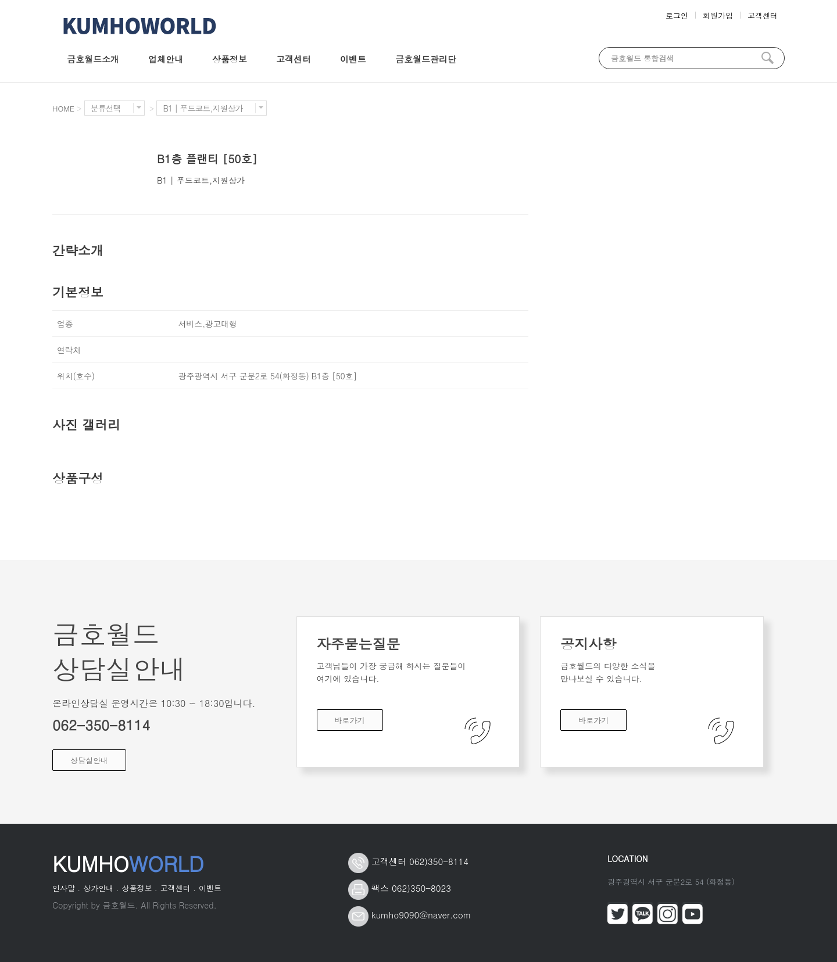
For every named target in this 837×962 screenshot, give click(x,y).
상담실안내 (89, 760)
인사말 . (66, 888)
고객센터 (762, 15)
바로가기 (350, 720)
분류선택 (116, 108)
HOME (63, 108)
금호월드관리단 (425, 59)
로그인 (677, 15)
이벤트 (353, 59)
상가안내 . (101, 888)
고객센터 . (178, 888)
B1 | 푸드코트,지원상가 (213, 108)
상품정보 (229, 59)
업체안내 (165, 59)
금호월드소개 (93, 59)
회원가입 (718, 15)
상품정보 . (139, 888)
